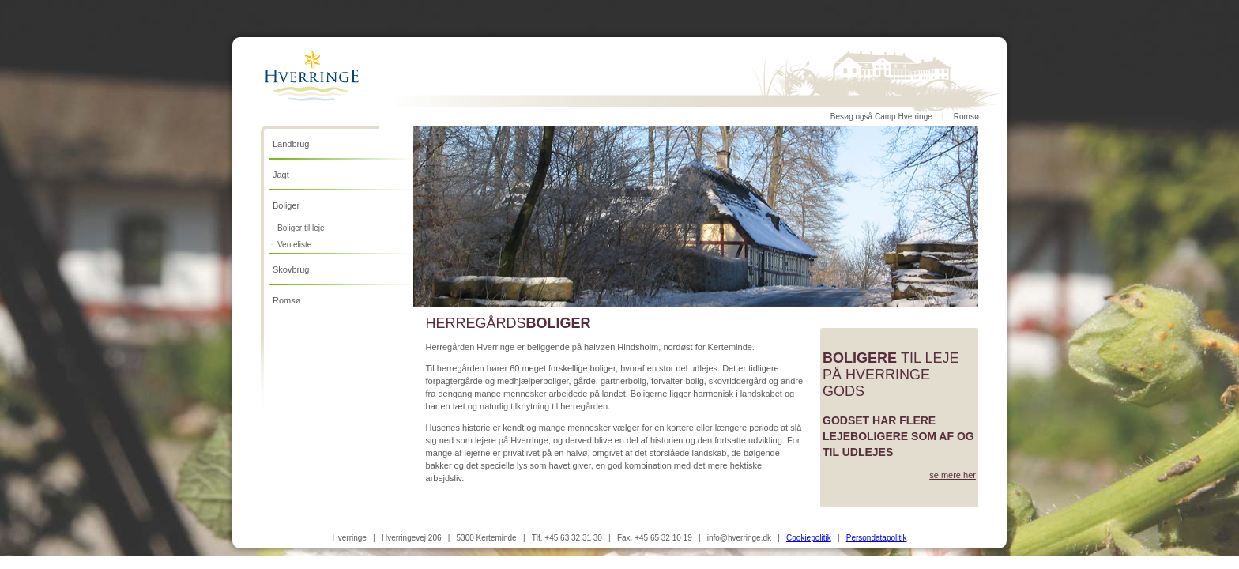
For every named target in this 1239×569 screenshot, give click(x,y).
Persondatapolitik (876, 537)
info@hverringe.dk (739, 537)
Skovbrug (291, 269)
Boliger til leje (300, 228)
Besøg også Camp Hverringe (881, 116)
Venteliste (294, 244)
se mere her (952, 475)
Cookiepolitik (808, 537)
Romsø (966, 116)
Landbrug (291, 144)
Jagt (281, 174)
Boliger (286, 205)
